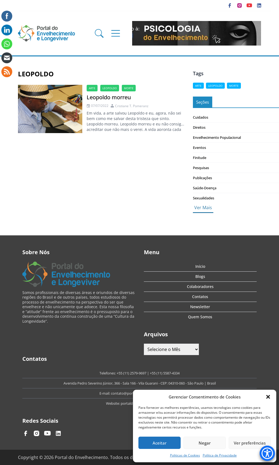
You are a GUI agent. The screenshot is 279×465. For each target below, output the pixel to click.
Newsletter (200, 306)
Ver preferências (250, 443)
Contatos (200, 296)
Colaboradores (200, 286)
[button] (268, 397)
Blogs (200, 276)
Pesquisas (201, 167)
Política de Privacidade (220, 455)
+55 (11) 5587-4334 (165, 373)
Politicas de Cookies (185, 455)
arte (92, 88)
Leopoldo (109, 88)
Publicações (202, 177)
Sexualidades (203, 198)
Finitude (199, 157)
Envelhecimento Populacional (217, 137)
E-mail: (105, 393)
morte (129, 88)
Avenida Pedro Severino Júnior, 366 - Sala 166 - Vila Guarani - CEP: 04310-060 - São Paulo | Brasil (139, 383)
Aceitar (159, 443)
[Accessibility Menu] (267, 453)
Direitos (199, 127)
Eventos (199, 147)
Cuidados (200, 117)
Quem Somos (200, 316)
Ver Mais (203, 208)
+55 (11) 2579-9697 (131, 373)
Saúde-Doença (204, 187)
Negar (205, 443)
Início (200, 266)
